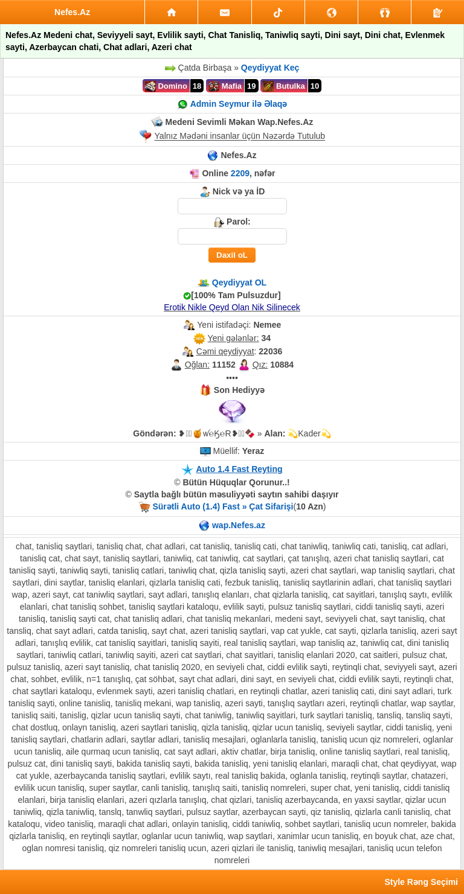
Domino (166, 86)
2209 (240, 173)
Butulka (283, 86)
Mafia (225, 86)
